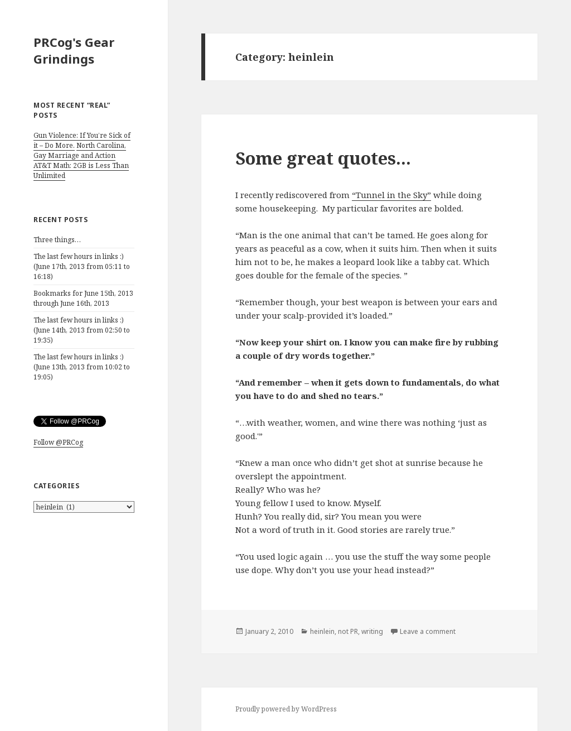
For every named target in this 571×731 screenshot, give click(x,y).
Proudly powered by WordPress (286, 709)
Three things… (57, 239)
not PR (348, 631)
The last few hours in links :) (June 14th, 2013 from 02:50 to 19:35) (81, 330)
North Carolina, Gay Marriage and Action (79, 150)
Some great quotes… (323, 158)
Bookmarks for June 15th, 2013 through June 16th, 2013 (83, 298)
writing (372, 631)
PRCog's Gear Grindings (73, 50)
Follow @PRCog (58, 442)
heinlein (322, 631)
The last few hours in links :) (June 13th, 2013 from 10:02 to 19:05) (81, 367)
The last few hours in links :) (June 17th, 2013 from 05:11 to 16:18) (81, 266)
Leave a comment (428, 631)
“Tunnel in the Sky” (391, 194)
